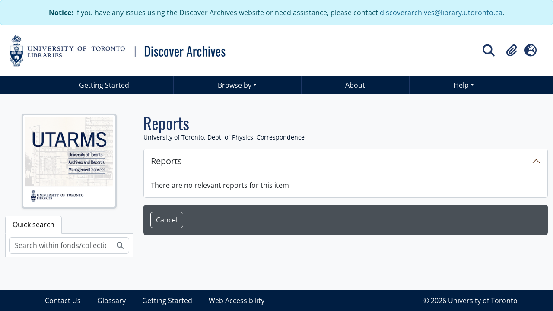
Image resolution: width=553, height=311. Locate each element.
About (355, 85)
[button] (511, 50)
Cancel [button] (167, 220)
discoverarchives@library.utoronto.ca (441, 12)
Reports (166, 161)
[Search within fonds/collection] (60, 245)
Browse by (234, 85)
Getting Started (104, 85)
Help (461, 85)
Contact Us (63, 300)
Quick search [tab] (33, 224)
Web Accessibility (236, 300)
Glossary (111, 300)
